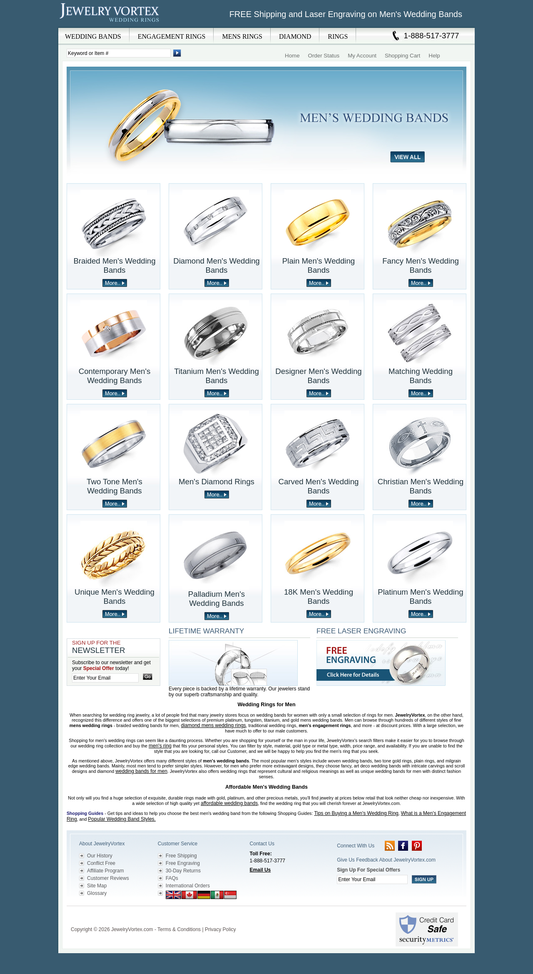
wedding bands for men (141, 771)
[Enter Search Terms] (119, 53)
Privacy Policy (220, 929)
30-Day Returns (183, 870)
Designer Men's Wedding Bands (318, 376)
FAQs (172, 878)
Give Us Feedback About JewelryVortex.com (386, 860)
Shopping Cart (402, 55)
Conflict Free (101, 863)
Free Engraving (183, 863)
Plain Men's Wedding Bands (318, 265)
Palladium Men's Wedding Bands (216, 599)
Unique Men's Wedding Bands (114, 596)
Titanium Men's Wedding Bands (216, 376)
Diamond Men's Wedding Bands (216, 265)
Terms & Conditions (179, 929)
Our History (99, 855)
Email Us (260, 870)
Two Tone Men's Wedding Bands (114, 486)
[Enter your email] (105, 678)
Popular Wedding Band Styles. (122, 819)
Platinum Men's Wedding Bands (420, 596)
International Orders (188, 885)
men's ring (160, 746)
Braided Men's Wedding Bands (114, 265)
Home (292, 55)
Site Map (97, 885)
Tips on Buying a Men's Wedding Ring (356, 813)
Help (434, 55)
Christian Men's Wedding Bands (420, 486)
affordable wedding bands (229, 803)
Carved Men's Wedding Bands (319, 486)
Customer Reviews (108, 878)
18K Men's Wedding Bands (318, 596)
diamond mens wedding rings (213, 725)
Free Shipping (181, 855)
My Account (362, 55)
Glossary (97, 893)
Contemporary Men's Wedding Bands (115, 376)
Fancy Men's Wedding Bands (420, 265)
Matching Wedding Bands (421, 376)
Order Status (324, 55)
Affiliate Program (105, 870)
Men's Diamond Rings (216, 481)
